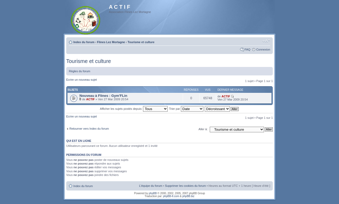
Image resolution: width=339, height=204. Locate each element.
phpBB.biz (188, 196)
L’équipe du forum (150, 185)
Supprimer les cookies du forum (185, 185)
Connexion (263, 49)
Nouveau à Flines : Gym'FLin (103, 96)
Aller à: (203, 129)
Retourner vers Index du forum (89, 128)
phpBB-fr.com (171, 196)
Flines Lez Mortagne (111, 42)
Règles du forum (79, 71)
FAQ (247, 49)
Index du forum (83, 42)
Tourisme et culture (141, 42)
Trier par (186, 108)
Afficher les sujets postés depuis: (134, 108)
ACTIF (90, 99)
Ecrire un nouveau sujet (81, 79)
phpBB (153, 193)
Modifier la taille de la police (266, 41)
